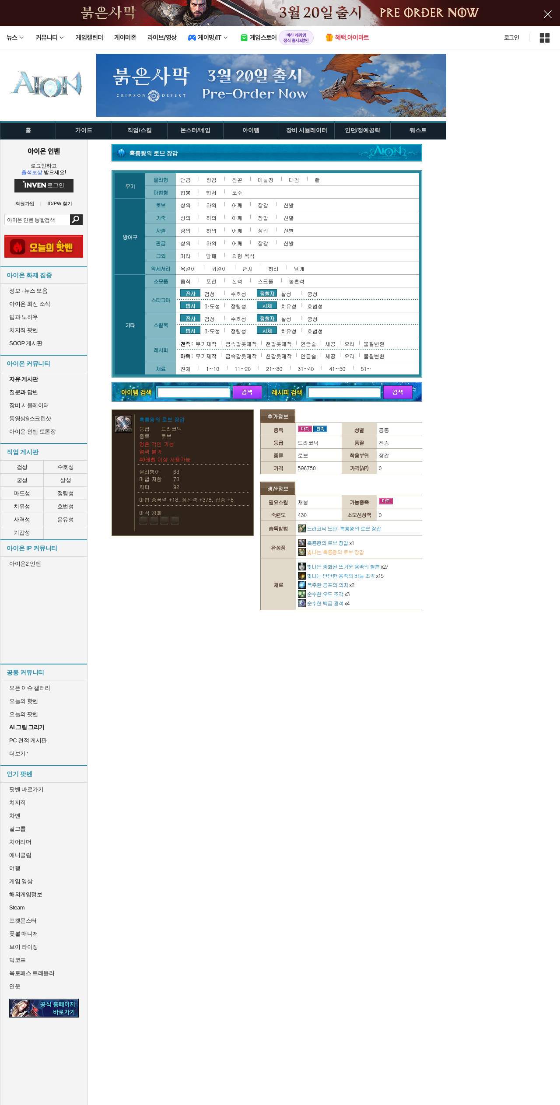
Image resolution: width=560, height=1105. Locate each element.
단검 (185, 179)
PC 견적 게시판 (28, 740)
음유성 (65, 519)
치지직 (17, 802)
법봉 (185, 192)
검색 (76, 219)
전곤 (237, 179)
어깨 (237, 205)
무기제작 (206, 343)
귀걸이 (219, 268)
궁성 (22, 480)
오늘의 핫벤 (23, 701)
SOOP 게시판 (25, 343)
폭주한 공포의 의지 (326, 584)
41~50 (337, 368)
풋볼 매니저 (23, 934)
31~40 (306, 368)
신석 (237, 281)
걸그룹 (17, 829)
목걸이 (188, 268)
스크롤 (265, 281)
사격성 (22, 519)
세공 (330, 343)
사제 (267, 305)
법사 (190, 305)
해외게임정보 (25, 894)
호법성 (65, 506)
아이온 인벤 (44, 150)
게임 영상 (20, 881)
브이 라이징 (23, 947)
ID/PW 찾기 (60, 203)
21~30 (274, 368)
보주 (237, 192)
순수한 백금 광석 (324, 603)
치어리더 (20, 842)
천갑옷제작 (279, 343)
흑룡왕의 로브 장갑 (326, 542)
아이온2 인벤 (25, 563)
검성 (22, 467)
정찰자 (267, 293)
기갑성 (22, 532)
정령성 (65, 493)
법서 (211, 192)
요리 (349, 343)
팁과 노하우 (23, 317)
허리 (273, 268)
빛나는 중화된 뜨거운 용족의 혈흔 (343, 566)
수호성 (65, 467)
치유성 (22, 506)
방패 (211, 255)
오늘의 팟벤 (23, 714)
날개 (299, 268)
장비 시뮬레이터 (29, 405)
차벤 (14, 815)
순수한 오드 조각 (324, 594)
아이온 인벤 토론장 (32, 431)
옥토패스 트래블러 (31, 973)
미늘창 (265, 179)
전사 (190, 293)
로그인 (511, 37)
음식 (185, 281)
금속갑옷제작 (241, 343)
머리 (185, 255)
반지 (247, 268)
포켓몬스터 (23, 920)
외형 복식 (243, 255)
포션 (211, 281)
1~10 (212, 368)
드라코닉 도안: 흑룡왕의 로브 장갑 (339, 528)
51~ (366, 368)
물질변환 (374, 343)
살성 (65, 480)
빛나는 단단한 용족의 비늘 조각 (341, 575)
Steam (16, 907)
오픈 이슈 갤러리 (29, 688)
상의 (185, 205)
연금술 (308, 343)
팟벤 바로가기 (26, 789)
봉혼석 (296, 281)
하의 (211, 205)
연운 (14, 986)
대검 (294, 179)
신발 (289, 205)
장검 (211, 179)
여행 (14, 868)
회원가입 (25, 203)
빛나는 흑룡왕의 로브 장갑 (331, 552)
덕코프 (17, 960)
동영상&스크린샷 (30, 418)
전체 (185, 368)
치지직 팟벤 (23, 330)
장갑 (263, 205)
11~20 (242, 368)
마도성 (22, 493)
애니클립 (20, 855)
